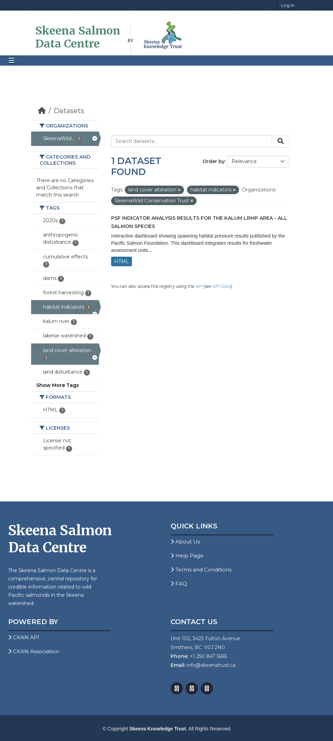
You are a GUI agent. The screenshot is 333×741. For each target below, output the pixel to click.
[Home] (42, 111)
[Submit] (281, 141)
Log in (287, 5)
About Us (185, 541)
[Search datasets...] (191, 141)
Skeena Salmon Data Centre (77, 37)
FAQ (179, 583)
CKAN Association (33, 651)
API (199, 286)
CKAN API (23, 637)
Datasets (69, 111)
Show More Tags (57, 385)
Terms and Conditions (201, 569)
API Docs (222, 286)
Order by (213, 161)
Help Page (187, 555)
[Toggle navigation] (11, 60)
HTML (121, 261)
